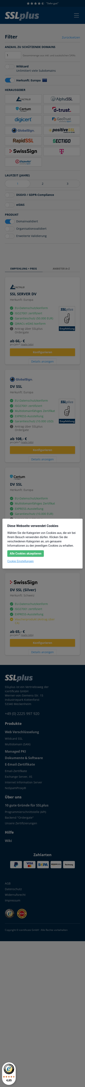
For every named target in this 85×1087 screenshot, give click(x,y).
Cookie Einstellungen (20, 561)
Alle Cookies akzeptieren (25, 553)
